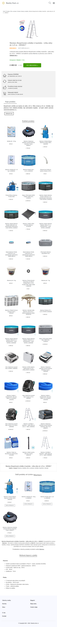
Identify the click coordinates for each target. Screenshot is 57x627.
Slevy (3, 607)
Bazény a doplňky (24, 11)
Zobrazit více (9, 113)
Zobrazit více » (13, 55)
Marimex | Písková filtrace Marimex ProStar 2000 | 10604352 (45, 143)
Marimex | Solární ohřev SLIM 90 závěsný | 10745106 (28, 225)
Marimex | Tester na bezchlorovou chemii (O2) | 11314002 (11, 454)
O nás (3, 612)
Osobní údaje (33, 607)
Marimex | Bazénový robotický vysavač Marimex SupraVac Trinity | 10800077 (10, 529)
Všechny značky (6, 600)
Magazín (32, 600)
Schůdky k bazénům (39, 468)
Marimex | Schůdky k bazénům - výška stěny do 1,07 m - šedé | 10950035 (45, 454)
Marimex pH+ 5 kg (11, 280)
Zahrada (18, 11)
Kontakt (4, 616)
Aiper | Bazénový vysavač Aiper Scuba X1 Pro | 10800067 (28, 397)
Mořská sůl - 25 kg (11, 141)
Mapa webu (33, 603)
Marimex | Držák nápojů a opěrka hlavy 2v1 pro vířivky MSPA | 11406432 (28, 368)
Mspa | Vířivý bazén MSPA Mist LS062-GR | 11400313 (45, 340)
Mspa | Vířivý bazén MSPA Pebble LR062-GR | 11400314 (28, 197)
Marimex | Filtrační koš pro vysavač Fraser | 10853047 (11, 312)
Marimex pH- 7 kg (45, 280)
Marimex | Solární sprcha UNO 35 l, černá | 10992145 (28, 454)
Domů (4, 11)
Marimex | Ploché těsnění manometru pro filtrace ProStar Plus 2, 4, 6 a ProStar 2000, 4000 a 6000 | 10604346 (28, 283)
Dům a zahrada (13, 11)
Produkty (8, 11)
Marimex (35, 53)
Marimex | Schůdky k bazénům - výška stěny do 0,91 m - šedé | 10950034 (28, 425)
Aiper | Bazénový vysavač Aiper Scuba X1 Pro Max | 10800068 (11, 425)
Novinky (4, 603)
